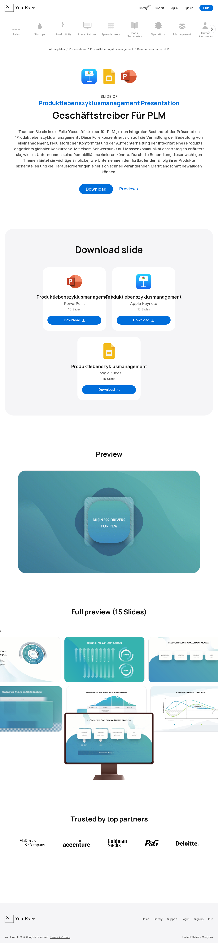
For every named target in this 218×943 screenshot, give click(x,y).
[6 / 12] (134, 29)
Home (145, 919)
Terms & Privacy (60, 937)
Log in (174, 8)
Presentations (77, 49)
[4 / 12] (87, 29)
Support (159, 8)
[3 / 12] (63, 29)
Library (158, 919)
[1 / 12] (16, 29)
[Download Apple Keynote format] (89, 76)
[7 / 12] (158, 29)
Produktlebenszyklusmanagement (111, 49)
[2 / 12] (39, 29)
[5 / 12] (110, 29)
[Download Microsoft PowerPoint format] (129, 76)
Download (96, 189)
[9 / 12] (205, 29)
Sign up (188, 8)
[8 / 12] (182, 29)
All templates (57, 49)
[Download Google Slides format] (109, 76)
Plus (206, 8)
